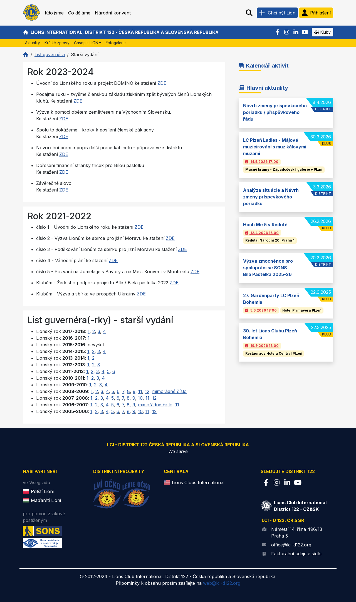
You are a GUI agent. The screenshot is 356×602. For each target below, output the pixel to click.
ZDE (161, 83)
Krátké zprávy (57, 43)
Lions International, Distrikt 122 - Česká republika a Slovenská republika (121, 32)
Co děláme (79, 13)
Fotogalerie (116, 43)
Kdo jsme (54, 13)
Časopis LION (86, 43)
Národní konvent (113, 13)
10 (140, 398)
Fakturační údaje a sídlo (296, 553)
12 (147, 391)
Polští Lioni (42, 491)
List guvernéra (49, 54)
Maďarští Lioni (46, 500)
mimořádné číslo (169, 391)
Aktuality (32, 43)
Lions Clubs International (198, 482)
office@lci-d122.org (291, 545)
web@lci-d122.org (221, 583)
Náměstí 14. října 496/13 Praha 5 (296, 532)
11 (140, 391)
